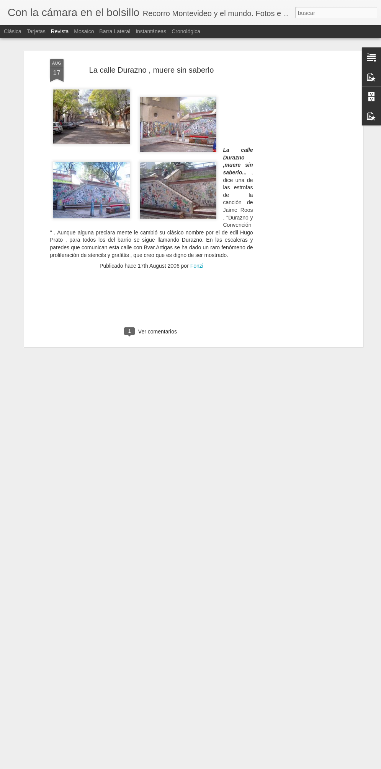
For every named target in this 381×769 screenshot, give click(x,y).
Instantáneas (151, 31)
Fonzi (196, 245)
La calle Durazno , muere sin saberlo (151, 49)
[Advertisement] (295, 158)
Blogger (218, 764)
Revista (60, 31)
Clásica (12, 31)
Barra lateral (114, 31)
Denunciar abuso (243, 764)
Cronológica (186, 31)
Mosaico (84, 31)
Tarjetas (36, 31)
